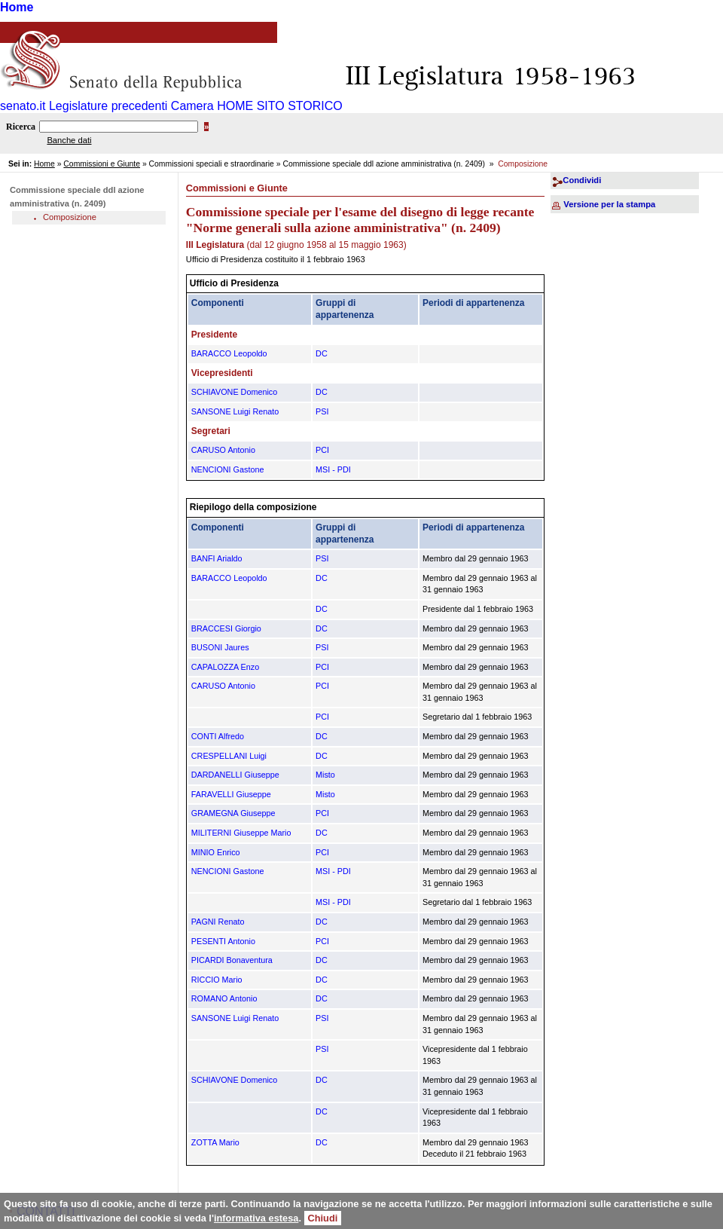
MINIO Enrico (215, 852)
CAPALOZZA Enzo (225, 666)
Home (16, 7)
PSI (322, 411)
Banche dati (69, 140)
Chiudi (323, 1218)
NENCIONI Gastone (227, 469)
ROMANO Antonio (224, 998)
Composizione (69, 217)
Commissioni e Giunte (101, 164)
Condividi (582, 180)
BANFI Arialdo (217, 558)
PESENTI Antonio (223, 941)
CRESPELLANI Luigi (229, 755)
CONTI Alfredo (217, 736)
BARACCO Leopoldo (229, 353)
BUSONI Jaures (220, 647)
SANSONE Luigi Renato (235, 411)
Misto (325, 774)
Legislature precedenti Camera (131, 105)
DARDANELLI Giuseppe (235, 774)
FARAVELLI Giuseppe (231, 794)
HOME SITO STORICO (280, 105)
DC (322, 353)
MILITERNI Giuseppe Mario (241, 832)
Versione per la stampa (609, 204)
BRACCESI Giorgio (226, 628)
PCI (322, 449)
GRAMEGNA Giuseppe (233, 813)
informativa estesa (256, 1218)
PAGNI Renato (218, 921)
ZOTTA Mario (215, 1142)
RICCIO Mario (217, 979)
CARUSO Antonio (223, 449)
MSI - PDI (333, 469)
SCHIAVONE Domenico (234, 391)
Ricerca (20, 126)
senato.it (22, 105)
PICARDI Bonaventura (232, 960)
